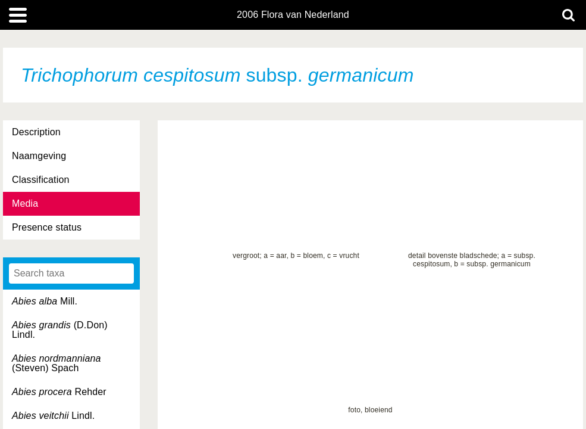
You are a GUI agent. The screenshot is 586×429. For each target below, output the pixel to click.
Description (36, 132)
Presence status (47, 227)
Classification (41, 180)
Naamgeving (39, 156)
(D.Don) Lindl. (60, 330)
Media (25, 203)
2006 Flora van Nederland (293, 15)
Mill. (44, 301)
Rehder (59, 392)
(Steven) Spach (56, 363)
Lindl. (53, 416)
